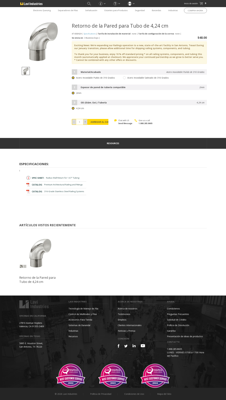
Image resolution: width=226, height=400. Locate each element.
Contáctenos (173, 308)
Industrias (173, 10)
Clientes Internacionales (130, 325)
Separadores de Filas (68, 10)
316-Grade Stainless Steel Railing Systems (55, 191)
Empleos (122, 319)
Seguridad (140, 10)
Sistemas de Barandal (79, 325)
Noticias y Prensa (126, 330)
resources (113, 143)
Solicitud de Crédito (176, 319)
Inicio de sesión (191, 3)
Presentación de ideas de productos (185, 336)
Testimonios (124, 314)
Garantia (171, 330)
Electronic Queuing (42, 10)
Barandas (156, 10)
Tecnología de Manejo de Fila (83, 308)
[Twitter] (126, 346)
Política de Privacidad (100, 393)
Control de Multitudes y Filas (83, 314)
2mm (76, 93)
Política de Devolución (178, 325)
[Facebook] (118, 346)
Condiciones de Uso (134, 393)
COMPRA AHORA (195, 10)
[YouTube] (143, 345)
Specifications (90, 33)
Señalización (91, 10)
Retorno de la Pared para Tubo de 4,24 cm (37, 279)
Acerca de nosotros (127, 308)
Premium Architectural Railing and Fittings (54, 185)
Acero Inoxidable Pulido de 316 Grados (93, 77)
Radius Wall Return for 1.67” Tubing (53, 178)
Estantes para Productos (116, 10)
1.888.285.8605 (145, 123)
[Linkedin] (134, 345)
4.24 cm (78, 108)
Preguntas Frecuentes (178, 314)
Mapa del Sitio (164, 393)
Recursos (73, 336)
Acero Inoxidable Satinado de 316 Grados (146, 77)
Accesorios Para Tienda (80, 319)
